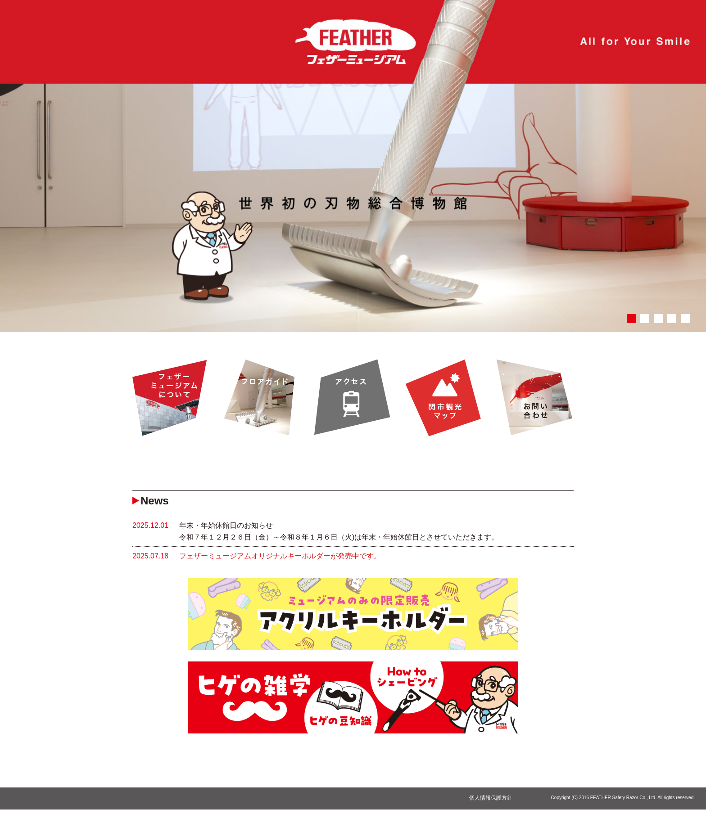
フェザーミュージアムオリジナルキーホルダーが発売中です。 (280, 556)
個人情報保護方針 (490, 798)
